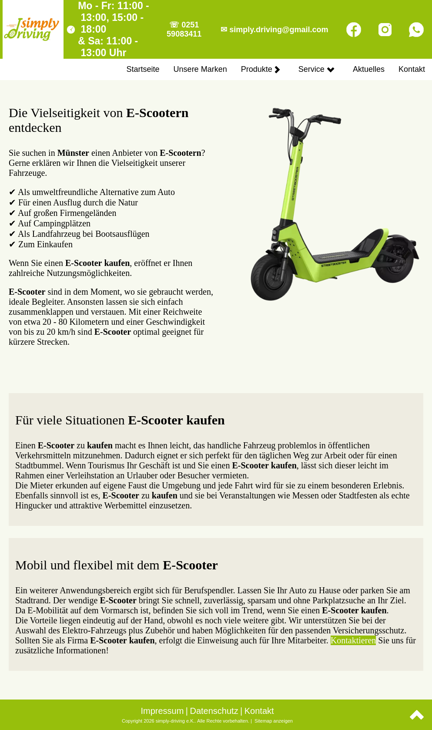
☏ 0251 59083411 (184, 29)
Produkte (260, 69)
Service (316, 69)
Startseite (143, 69)
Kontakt (412, 69)
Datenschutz (214, 711)
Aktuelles (369, 69)
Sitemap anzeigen (274, 720)
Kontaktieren (353, 640)
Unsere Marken (200, 69)
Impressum (162, 711)
